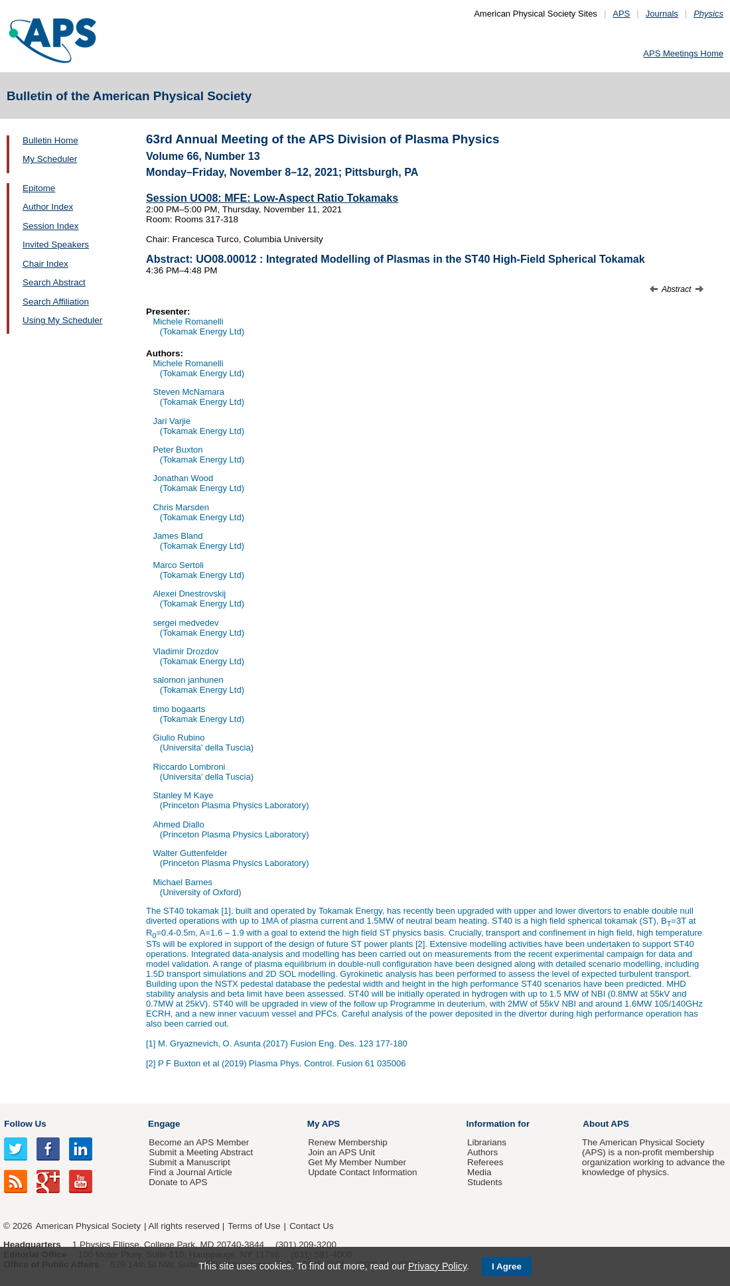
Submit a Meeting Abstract (201, 1152)
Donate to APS (178, 1182)
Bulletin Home (50, 140)
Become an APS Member (199, 1142)
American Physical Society (88, 1226)
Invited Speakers (56, 245)
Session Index (50, 226)
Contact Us (311, 1226)
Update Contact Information (362, 1172)
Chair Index (45, 264)
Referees (485, 1162)
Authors (482, 1152)
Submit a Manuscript (189, 1162)
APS (621, 14)
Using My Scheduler (62, 320)
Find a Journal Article (190, 1172)
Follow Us (25, 1124)
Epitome (39, 188)
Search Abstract (54, 282)
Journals (662, 14)
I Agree (507, 1266)
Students (484, 1182)
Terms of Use (254, 1226)
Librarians (486, 1142)
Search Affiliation (56, 302)
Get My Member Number (357, 1162)
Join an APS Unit (341, 1152)
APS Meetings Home (683, 53)
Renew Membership (348, 1142)
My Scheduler (50, 159)
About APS (606, 1124)
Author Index (48, 207)
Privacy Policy (437, 1266)
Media (479, 1172)
